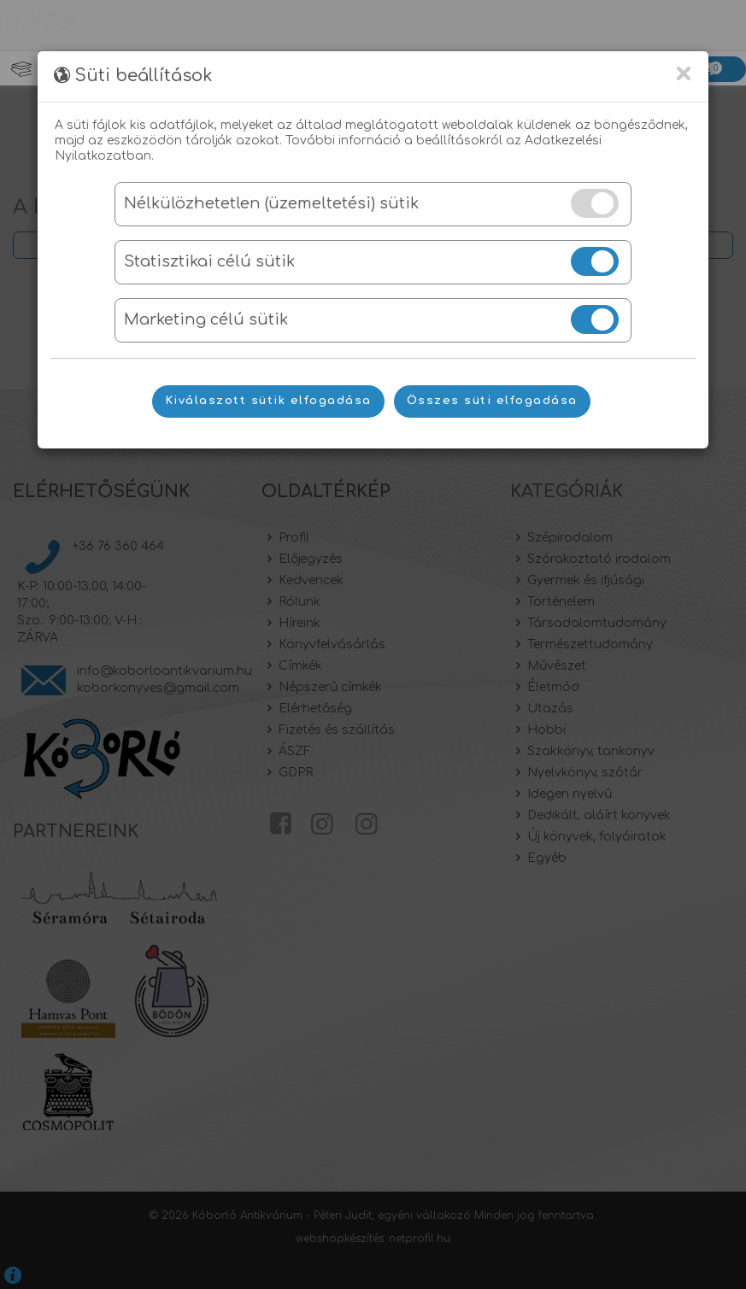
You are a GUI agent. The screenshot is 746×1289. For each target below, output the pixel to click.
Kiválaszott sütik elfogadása (268, 401)
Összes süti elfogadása (492, 401)
